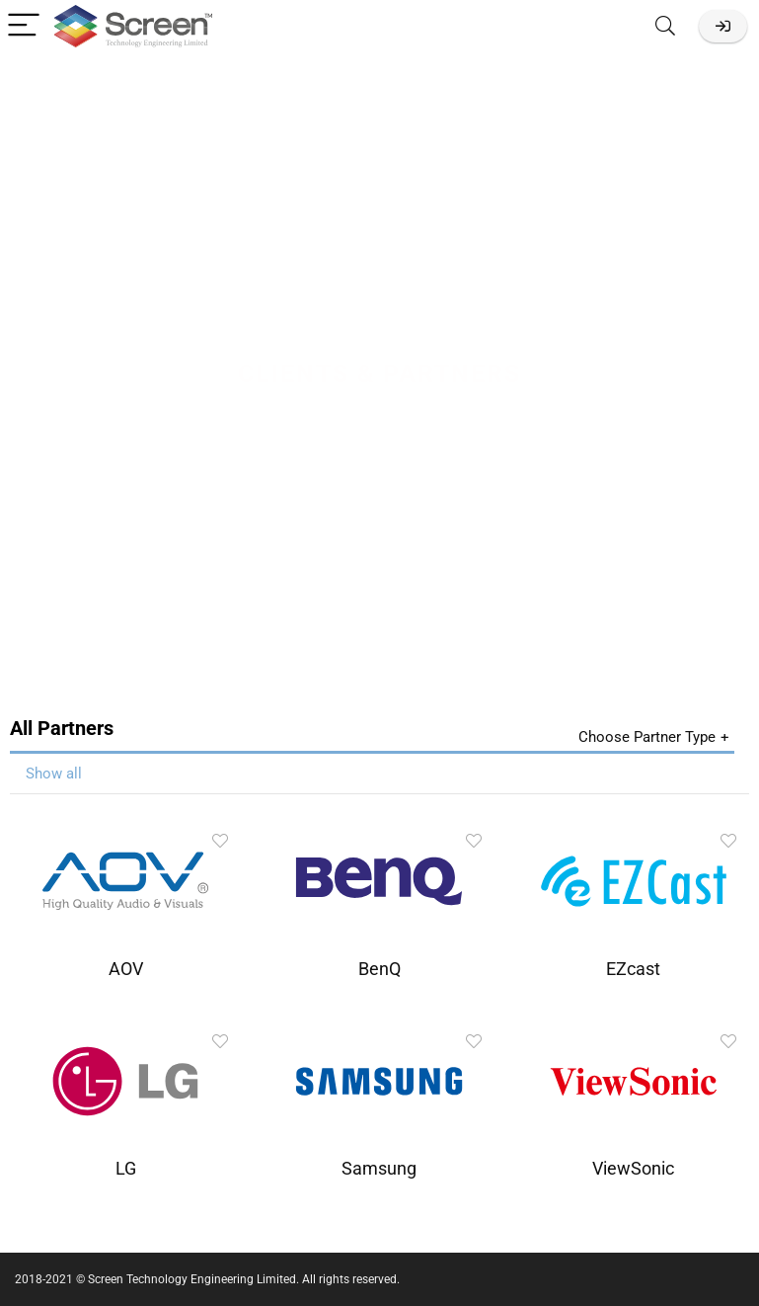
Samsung (379, 1169)
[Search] (665, 26)
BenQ (379, 969)
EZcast (633, 969)
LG (125, 1169)
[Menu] (23, 26)
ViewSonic (633, 1169)
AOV (126, 969)
